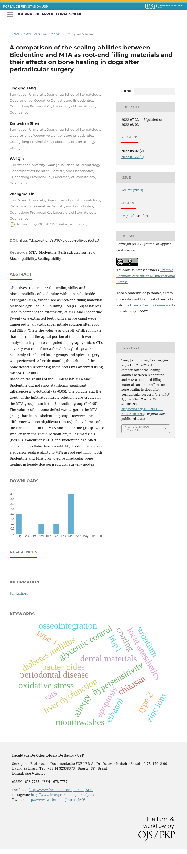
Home (15, 34)
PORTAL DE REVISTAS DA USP (25, 6)
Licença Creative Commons (150, 305)
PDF (127, 91)
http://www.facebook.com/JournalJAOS (61, 789)
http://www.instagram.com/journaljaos (62, 794)
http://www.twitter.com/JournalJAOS (56, 799)
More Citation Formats (137, 428)
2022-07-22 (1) (132, 157)
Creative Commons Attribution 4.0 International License (145, 276)
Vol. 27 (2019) (54, 34)
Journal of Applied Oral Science (50, 14)
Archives (31, 34)
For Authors (19, 593)
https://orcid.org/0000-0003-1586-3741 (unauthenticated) (52, 224)
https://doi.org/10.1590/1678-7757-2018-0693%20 (59, 240)
